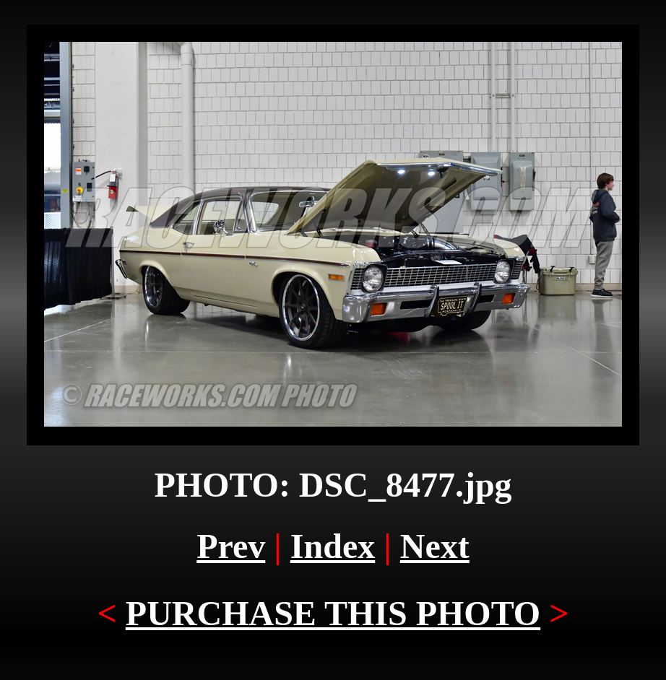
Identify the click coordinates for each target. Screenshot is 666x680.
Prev (230, 546)
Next (435, 546)
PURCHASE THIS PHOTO (333, 613)
